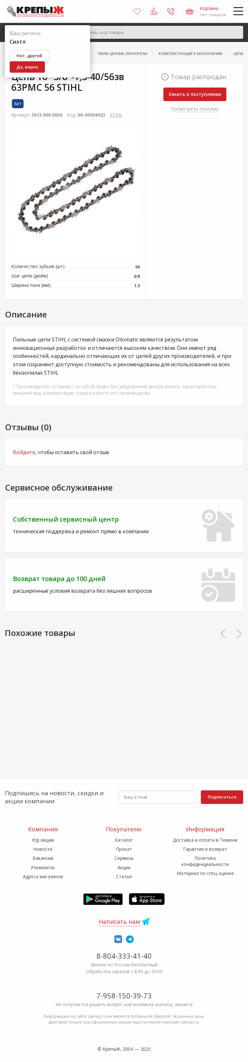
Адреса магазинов (43, 876)
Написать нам (119, 921)
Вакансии (43, 858)
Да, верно (27, 67)
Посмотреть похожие (195, 109)
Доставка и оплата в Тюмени (205, 840)
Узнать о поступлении (195, 94)
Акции (124, 867)
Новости (42, 849)
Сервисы (124, 858)
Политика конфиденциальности (205, 861)
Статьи (124, 876)
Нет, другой (29, 55)
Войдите (24, 452)
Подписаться (222, 797)
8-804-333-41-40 (124, 956)
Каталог (124, 840)
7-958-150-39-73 (124, 995)
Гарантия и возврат (205, 849)
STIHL (116, 115)
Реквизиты (43, 867)
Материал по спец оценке (205, 873)
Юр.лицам (43, 840)
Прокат (124, 849)
